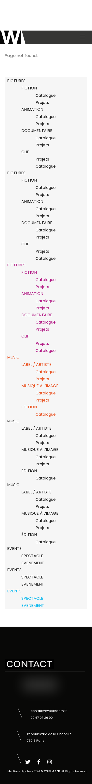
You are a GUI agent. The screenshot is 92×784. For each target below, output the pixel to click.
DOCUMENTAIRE (36, 130)
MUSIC (13, 357)
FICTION (29, 88)
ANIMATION (32, 109)
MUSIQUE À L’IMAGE (39, 386)
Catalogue (46, 95)
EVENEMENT (32, 563)
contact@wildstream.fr (49, 711)
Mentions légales (19, 771)
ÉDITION (29, 407)
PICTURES (16, 81)
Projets (42, 102)
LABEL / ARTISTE (36, 364)
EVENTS (14, 548)
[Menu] (82, 37)
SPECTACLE (32, 556)
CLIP (25, 152)
